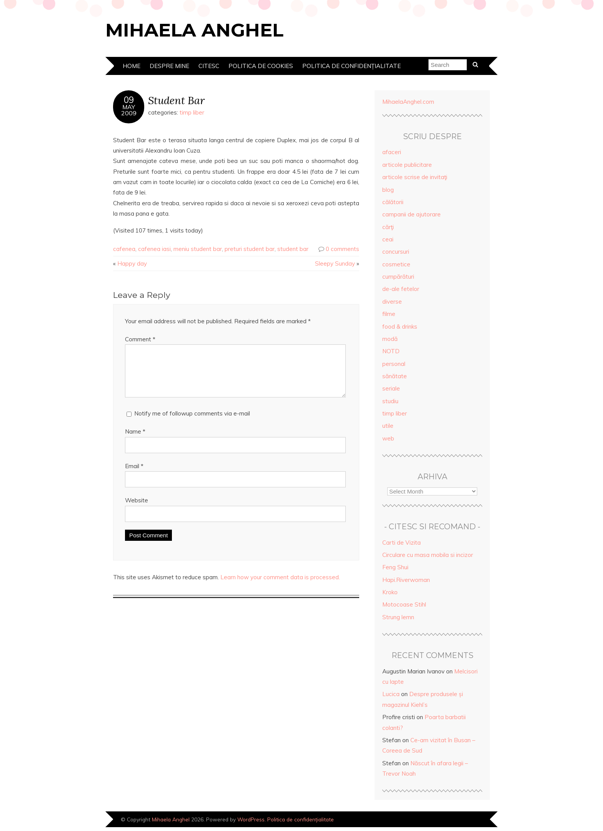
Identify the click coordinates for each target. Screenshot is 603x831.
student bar (292, 249)
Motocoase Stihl (404, 604)
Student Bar (176, 100)
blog (388, 189)
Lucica (391, 694)
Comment (140, 339)
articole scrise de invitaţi (414, 177)
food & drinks (399, 326)
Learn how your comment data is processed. (280, 586)
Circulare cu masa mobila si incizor (427, 554)
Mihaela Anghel (194, 30)
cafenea (124, 249)
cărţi (388, 227)
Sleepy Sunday (335, 263)
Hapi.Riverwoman (406, 579)
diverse (392, 301)
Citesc (208, 66)
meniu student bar (197, 249)
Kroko (390, 592)
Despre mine (169, 66)
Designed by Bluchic (471, 820)
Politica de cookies (260, 66)
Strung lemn (398, 617)
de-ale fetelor (400, 289)
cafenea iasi (154, 249)
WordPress (251, 819)
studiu (390, 401)
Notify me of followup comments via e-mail (192, 422)
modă (390, 338)
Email (134, 475)
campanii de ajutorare (411, 214)
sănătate (394, 376)
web (388, 438)
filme (388, 313)
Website (136, 509)
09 (129, 100)
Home (131, 66)
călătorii (392, 202)
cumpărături (398, 276)
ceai (387, 239)
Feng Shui (395, 567)
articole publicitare (407, 164)
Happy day (132, 263)
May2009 (129, 110)
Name (135, 440)
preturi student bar (250, 249)
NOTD (391, 351)
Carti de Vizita (401, 542)
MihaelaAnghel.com (408, 101)
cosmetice (396, 264)
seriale (391, 388)
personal (393, 363)
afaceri (391, 152)
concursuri (395, 251)
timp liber (192, 112)
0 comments (342, 249)
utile (387, 425)
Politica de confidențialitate (351, 66)
